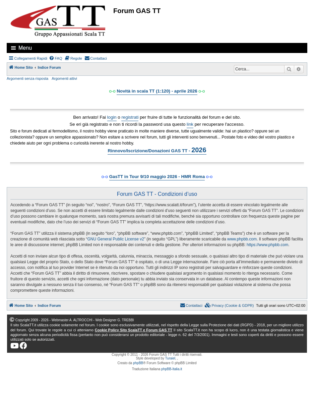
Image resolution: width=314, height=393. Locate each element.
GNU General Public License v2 (115, 239)
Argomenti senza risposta (27, 78)
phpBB (138, 363)
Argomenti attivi (64, 78)
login (112, 117)
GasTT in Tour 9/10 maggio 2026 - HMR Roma (157, 176)
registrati (129, 117)
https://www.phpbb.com (267, 244)
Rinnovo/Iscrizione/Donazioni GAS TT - (157, 150)
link (190, 124)
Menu (25, 48)
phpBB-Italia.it (171, 369)
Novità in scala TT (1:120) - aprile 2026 (157, 91)
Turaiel (170, 358)
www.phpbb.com (242, 239)
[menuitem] (55, 58)
